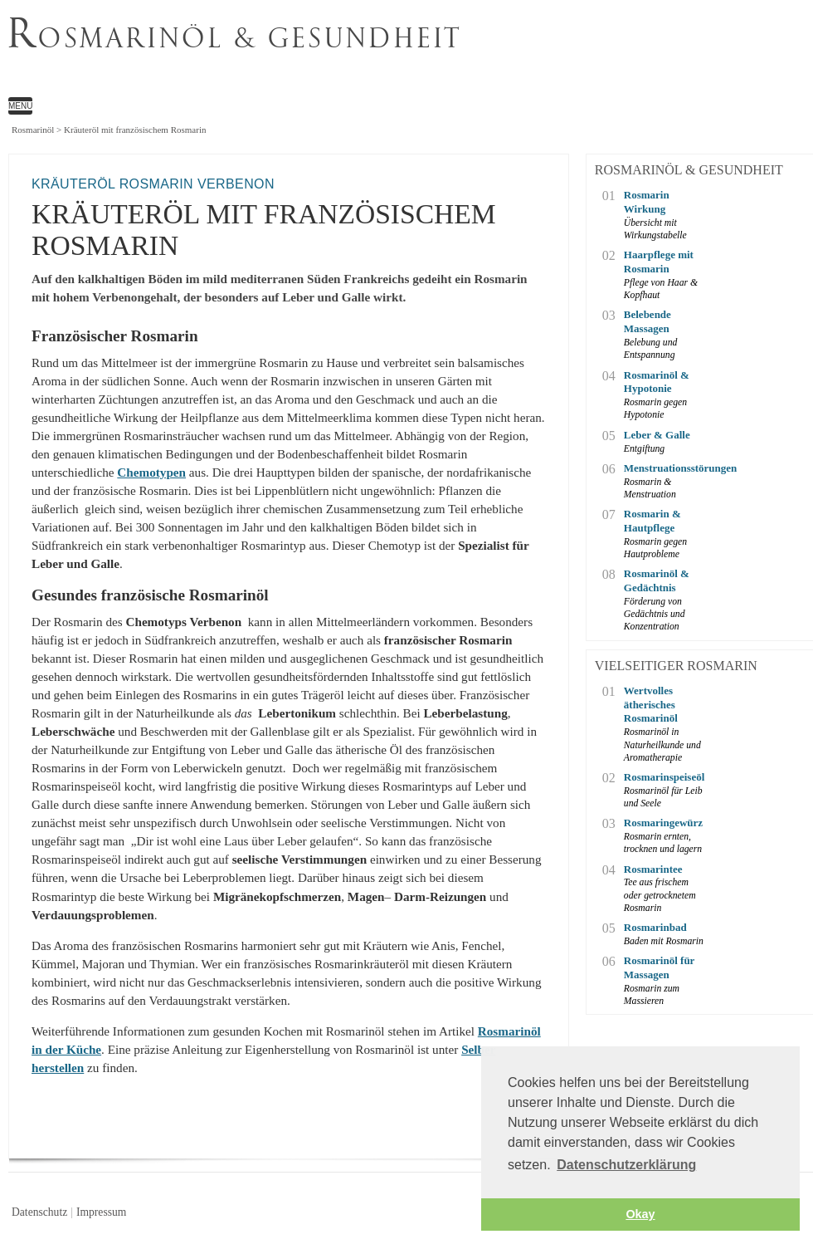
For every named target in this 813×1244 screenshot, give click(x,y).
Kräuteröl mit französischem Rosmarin (366, 55)
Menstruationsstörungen (666, 468)
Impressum (101, 1212)
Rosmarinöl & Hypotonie (656, 382)
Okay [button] (640, 1214)
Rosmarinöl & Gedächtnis (656, 580)
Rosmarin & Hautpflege (652, 520)
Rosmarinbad (655, 927)
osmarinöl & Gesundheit (234, 37)
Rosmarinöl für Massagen (659, 967)
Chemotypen (151, 472)
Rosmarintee (653, 869)
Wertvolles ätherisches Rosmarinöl (651, 704)
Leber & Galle (657, 435)
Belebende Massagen (647, 321)
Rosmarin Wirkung (646, 202)
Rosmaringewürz (663, 822)
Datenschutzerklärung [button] (626, 1165)
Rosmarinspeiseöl (664, 777)
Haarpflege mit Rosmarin (659, 261)
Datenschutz (39, 1212)
